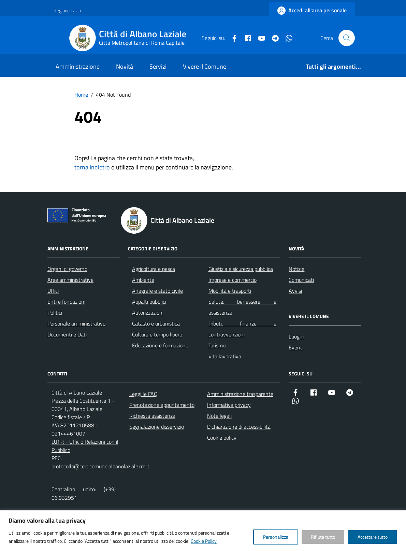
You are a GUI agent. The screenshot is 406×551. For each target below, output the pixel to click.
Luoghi (296, 336)
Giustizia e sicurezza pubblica (240, 269)
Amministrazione (78, 66)
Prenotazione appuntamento (161, 405)
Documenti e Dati (67, 334)
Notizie (296, 269)
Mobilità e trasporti (229, 291)
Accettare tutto (373, 536)
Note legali (219, 416)
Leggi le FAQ (143, 394)
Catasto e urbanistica (156, 323)
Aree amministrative (70, 280)
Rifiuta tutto (323, 536)
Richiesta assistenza (152, 416)
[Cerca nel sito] (346, 38)
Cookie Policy (204, 541)
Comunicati (301, 280)
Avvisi (295, 291)
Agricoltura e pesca (153, 269)
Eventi (296, 347)
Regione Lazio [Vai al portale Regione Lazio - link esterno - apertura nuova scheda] (67, 10)
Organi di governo (67, 269)
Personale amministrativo (76, 323)
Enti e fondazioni (66, 302)
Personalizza (275, 536)
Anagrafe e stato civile (157, 291)
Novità (124, 66)
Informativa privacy (229, 405)
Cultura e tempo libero (157, 334)
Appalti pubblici (149, 302)
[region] (203, 530)
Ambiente (143, 280)
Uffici (53, 291)
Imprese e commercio (232, 280)
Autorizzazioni (147, 312)
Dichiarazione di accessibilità (239, 427)
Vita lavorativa (224, 356)
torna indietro (92, 167)
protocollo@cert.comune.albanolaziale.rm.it (100, 466)
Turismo (217, 345)
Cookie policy (221, 437)
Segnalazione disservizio (156, 427)
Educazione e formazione (160, 345)
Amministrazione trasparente (240, 394)
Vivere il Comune (204, 66)
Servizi (157, 66)
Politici (54, 312)
